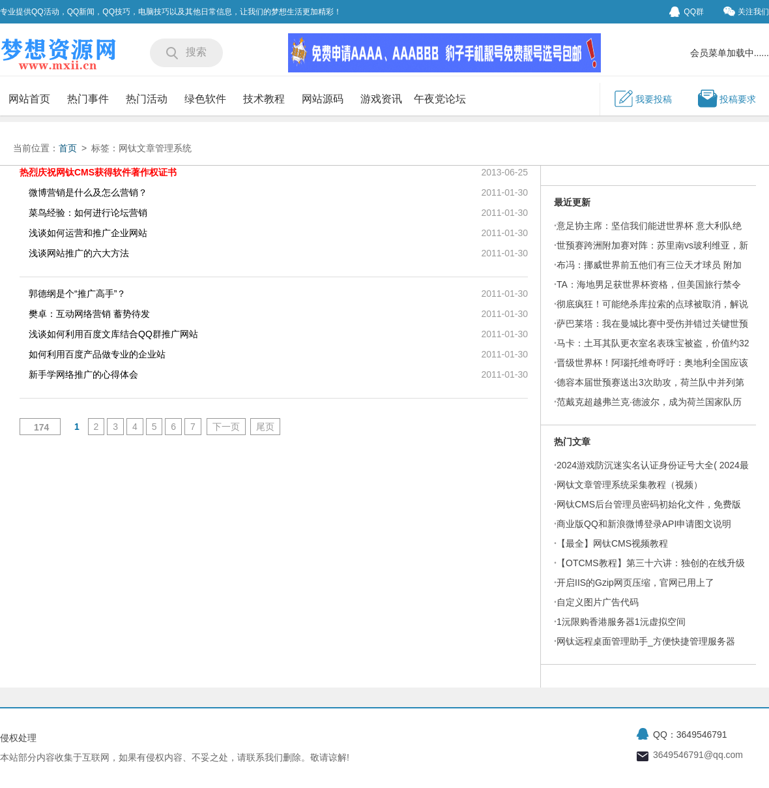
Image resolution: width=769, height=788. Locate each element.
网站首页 (29, 98)
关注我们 (746, 11)
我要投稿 (642, 98)
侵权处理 (18, 738)
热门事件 (88, 98)
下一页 (226, 426)
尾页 (265, 426)
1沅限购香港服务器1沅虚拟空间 (621, 621)
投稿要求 (726, 98)
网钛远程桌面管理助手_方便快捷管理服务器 (646, 641)
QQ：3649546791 (690, 734)
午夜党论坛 (440, 98)
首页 (68, 148)
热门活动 (146, 98)
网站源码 (322, 98)
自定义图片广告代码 (598, 602)
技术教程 (264, 98)
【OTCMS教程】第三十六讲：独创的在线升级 (651, 563)
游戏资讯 (381, 98)
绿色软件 (205, 98)
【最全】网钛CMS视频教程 (612, 543)
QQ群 (686, 12)
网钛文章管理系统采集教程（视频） (630, 484)
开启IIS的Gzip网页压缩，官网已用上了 (635, 582)
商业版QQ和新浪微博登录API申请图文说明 (644, 524)
